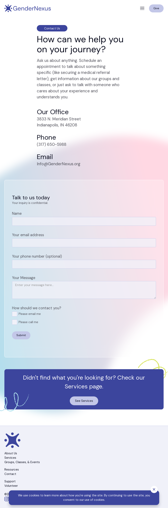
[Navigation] (27, 8)
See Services (84, 401)
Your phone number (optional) (37, 256)
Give (156, 8)
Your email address (28, 235)
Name (17, 213)
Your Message (23, 278)
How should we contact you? (36, 308)
